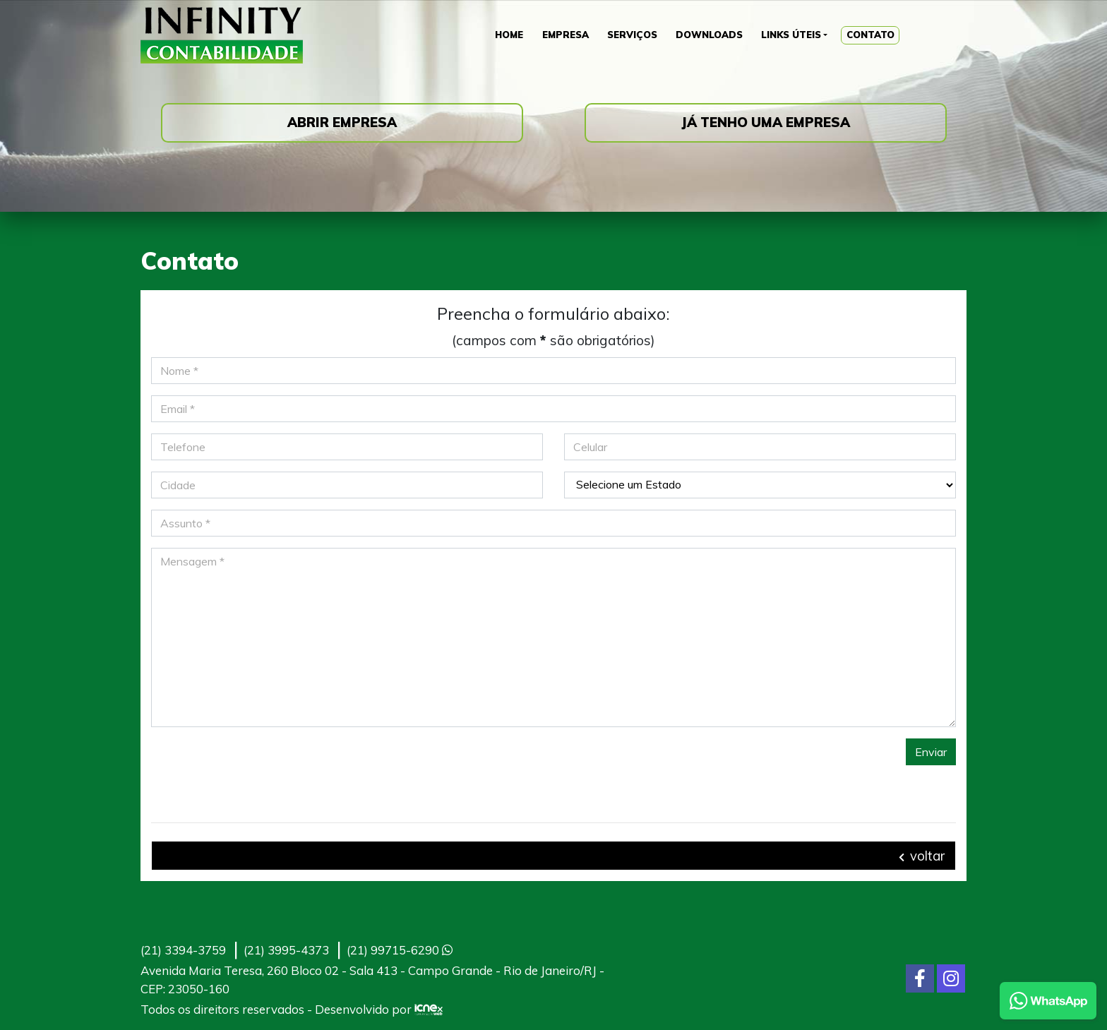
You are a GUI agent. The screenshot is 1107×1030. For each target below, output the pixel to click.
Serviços (632, 35)
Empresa (562, 35)
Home (504, 35)
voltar (922, 855)
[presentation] (258, 766)
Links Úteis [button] (793, 35)
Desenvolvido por (379, 1009)
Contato (876, 35)
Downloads (710, 35)
